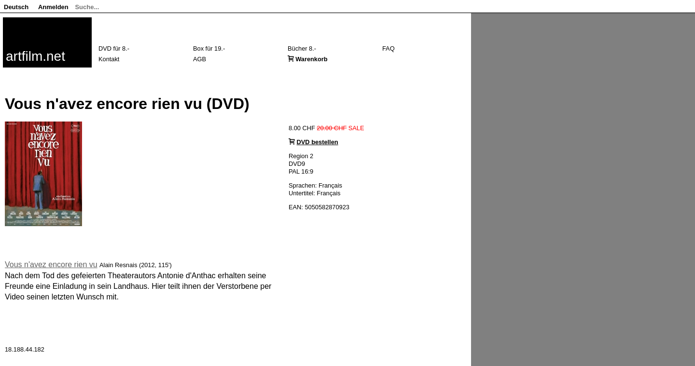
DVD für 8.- (113, 48)
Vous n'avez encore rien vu (51, 264)
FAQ (388, 48)
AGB (199, 59)
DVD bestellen (317, 142)
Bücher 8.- (302, 48)
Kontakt (108, 59)
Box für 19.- (209, 48)
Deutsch (16, 7)
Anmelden (53, 7)
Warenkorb (311, 59)
